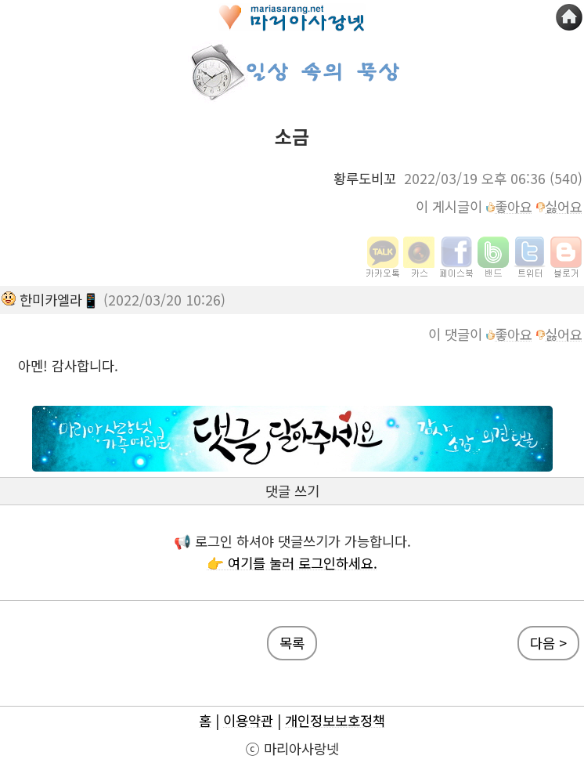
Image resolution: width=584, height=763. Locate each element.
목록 (292, 643)
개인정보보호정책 (335, 720)
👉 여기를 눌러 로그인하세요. (292, 563)
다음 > (548, 643)
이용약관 (248, 720)
